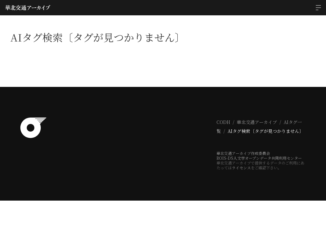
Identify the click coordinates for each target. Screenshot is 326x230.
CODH (223, 122)
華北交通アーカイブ (257, 122)
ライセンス (241, 167)
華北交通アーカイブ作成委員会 (243, 153)
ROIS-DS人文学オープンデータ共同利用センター (259, 158)
